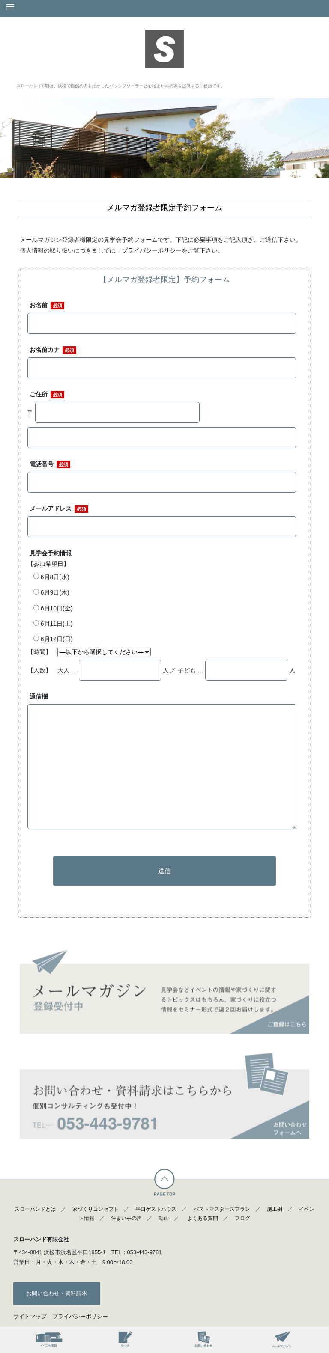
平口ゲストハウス (155, 1209)
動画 (164, 1218)
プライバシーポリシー (152, 250)
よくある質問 (202, 1218)
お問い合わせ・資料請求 (56, 1293)
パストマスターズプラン (222, 1209)
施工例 (274, 1209)
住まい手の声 (126, 1218)
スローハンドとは (35, 1209)
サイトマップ (30, 1316)
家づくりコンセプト (95, 1209)
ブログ (242, 1218)
